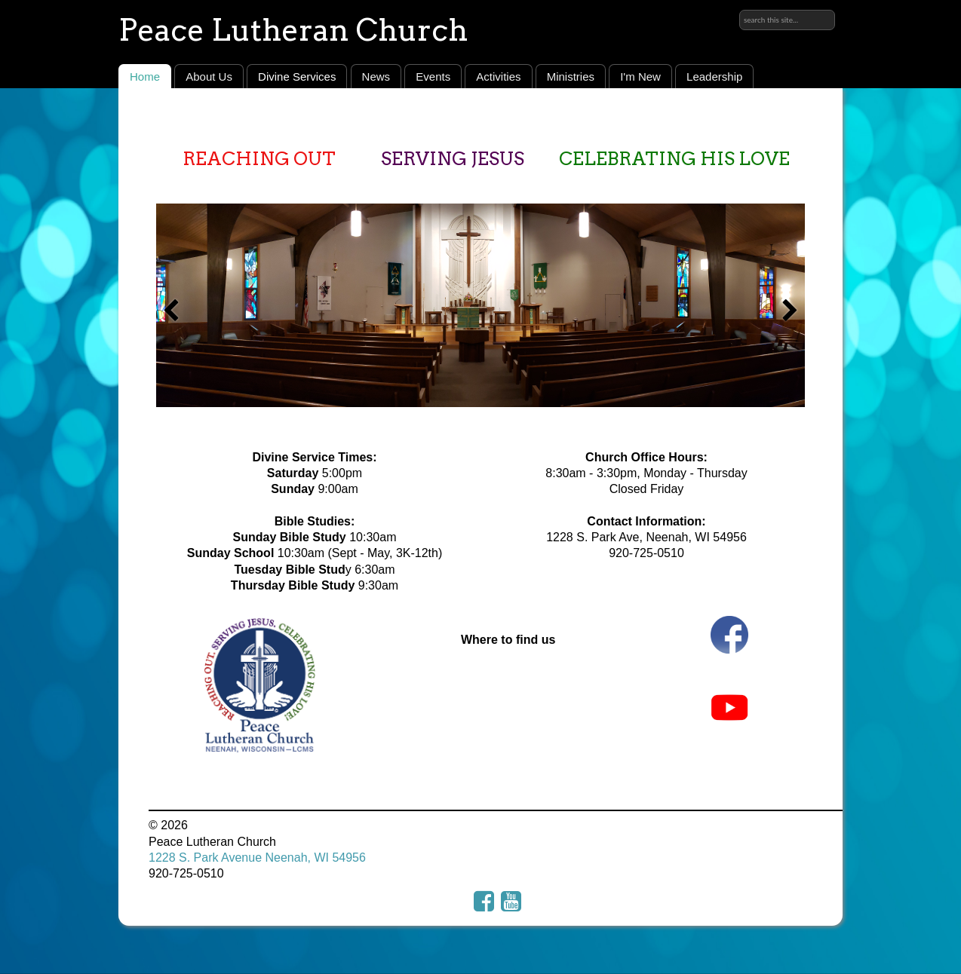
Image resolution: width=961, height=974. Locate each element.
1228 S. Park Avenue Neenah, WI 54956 (257, 857)
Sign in (816, 12)
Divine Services (297, 76)
